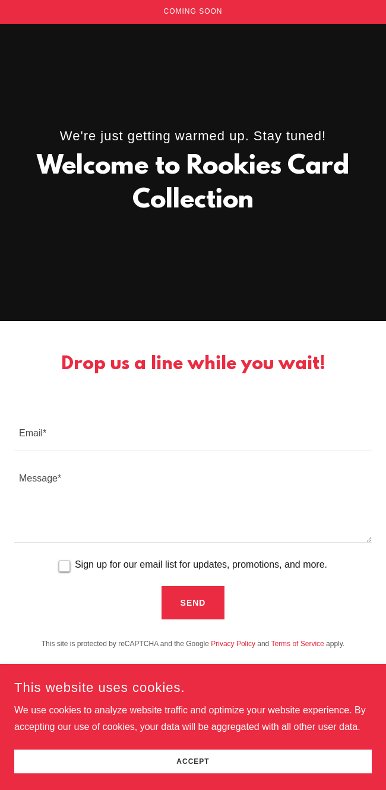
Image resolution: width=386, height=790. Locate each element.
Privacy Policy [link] (233, 644)
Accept (192, 761)
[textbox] (193, 432)
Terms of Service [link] (297, 644)
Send (193, 603)
